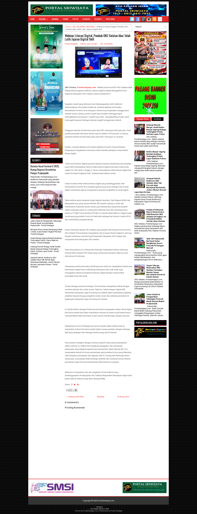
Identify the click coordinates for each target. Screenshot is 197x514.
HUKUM (65, 19)
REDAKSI (99, 507)
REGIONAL (44, 18)
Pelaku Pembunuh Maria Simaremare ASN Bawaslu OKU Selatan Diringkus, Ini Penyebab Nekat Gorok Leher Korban (156, 215)
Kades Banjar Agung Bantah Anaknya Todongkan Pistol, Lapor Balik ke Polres (46, 240)
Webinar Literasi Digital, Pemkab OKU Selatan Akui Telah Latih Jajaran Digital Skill (97, 37)
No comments (107, 44)
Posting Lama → (124, 397)
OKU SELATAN (79, 27)
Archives (157, 119)
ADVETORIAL (110, 19)
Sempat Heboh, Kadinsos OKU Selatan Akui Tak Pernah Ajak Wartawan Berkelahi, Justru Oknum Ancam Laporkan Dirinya (45, 261)
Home (32, 19)
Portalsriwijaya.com (86, 87)
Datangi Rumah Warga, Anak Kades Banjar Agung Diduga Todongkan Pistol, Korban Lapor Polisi (45, 249)
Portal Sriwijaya (116, 511)
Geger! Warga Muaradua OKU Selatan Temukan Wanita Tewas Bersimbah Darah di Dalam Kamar (155, 271)
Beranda (100, 397)
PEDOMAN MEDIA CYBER (99, 509)
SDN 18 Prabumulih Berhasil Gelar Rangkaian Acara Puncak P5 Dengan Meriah (155, 243)
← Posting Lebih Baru (75, 397)
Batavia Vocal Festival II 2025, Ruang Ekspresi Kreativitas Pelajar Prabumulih (44, 169)
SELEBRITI (98, 19)
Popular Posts (143, 119)
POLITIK (75, 19)
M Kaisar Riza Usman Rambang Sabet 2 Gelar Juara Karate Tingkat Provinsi (46, 230)
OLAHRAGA (86, 19)
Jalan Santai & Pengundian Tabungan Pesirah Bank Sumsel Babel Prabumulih (46, 223)
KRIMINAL (55, 19)
